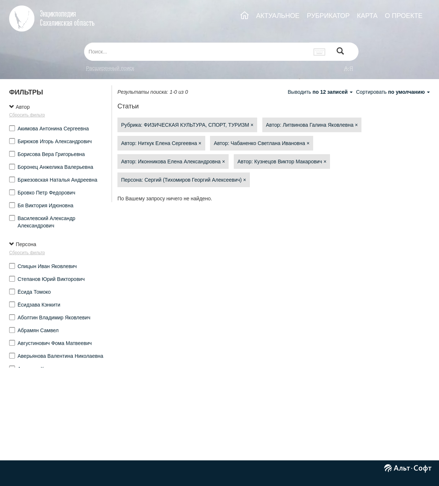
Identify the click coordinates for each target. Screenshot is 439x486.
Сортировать (393, 92)
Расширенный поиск (110, 68)
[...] (196, 51)
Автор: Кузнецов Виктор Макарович (281, 161)
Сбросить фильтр (27, 115)
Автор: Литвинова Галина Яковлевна (312, 125)
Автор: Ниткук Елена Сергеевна (161, 143)
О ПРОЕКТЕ (404, 15)
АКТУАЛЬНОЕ (278, 15)
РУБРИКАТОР (328, 15)
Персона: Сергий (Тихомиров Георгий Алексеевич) (183, 180)
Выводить (321, 92)
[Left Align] (340, 52)
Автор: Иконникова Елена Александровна (173, 161)
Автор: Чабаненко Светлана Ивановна (261, 143)
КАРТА (367, 15)
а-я (348, 68)
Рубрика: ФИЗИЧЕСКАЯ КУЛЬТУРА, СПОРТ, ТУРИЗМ (187, 125)
